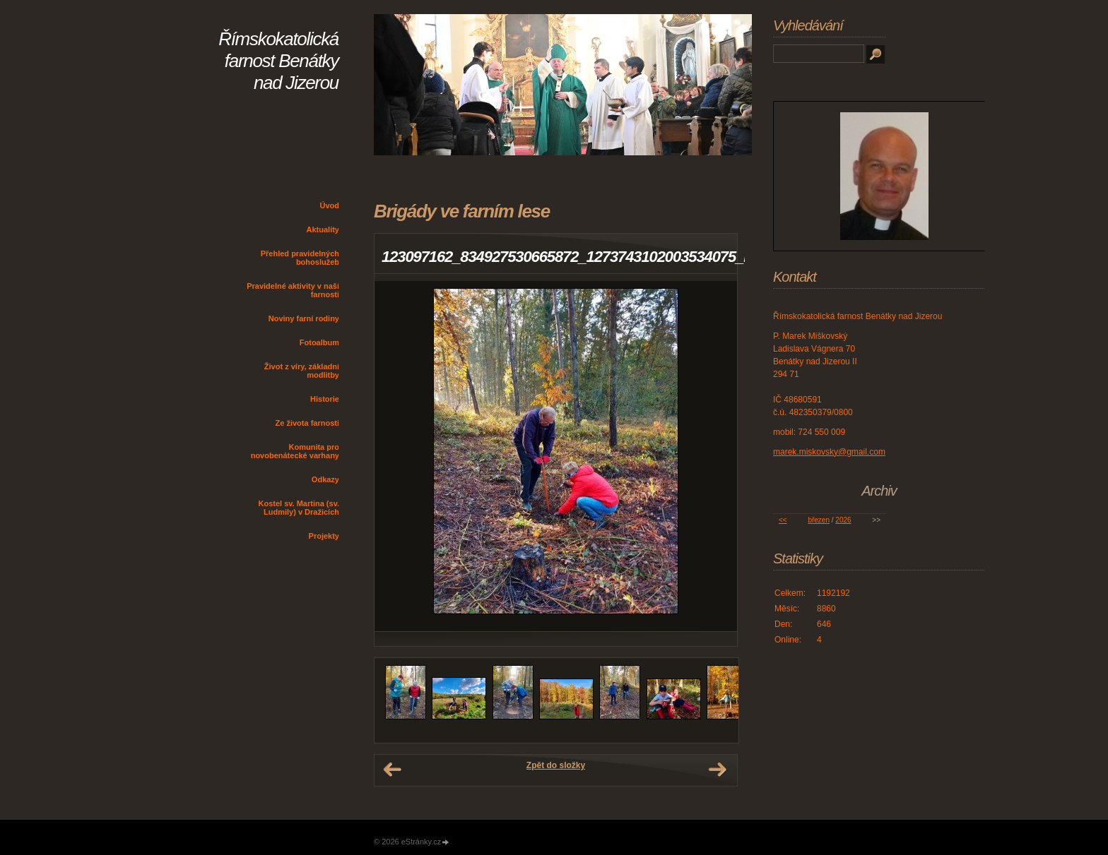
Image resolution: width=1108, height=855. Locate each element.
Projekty (324, 536)
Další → (717, 769)
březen (819, 520)
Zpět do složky (555, 765)
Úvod (330, 205)
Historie (324, 399)
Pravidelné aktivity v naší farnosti (293, 290)
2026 (843, 520)
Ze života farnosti (307, 423)
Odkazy (325, 479)
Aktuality (323, 229)
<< (783, 520)
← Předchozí (392, 769)
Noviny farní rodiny (304, 318)
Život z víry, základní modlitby (301, 370)
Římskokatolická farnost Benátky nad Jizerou (278, 60)
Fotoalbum (319, 342)
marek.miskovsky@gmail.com (829, 452)
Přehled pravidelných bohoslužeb (300, 257)
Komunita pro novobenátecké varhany (295, 451)
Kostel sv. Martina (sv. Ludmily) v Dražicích (298, 507)
